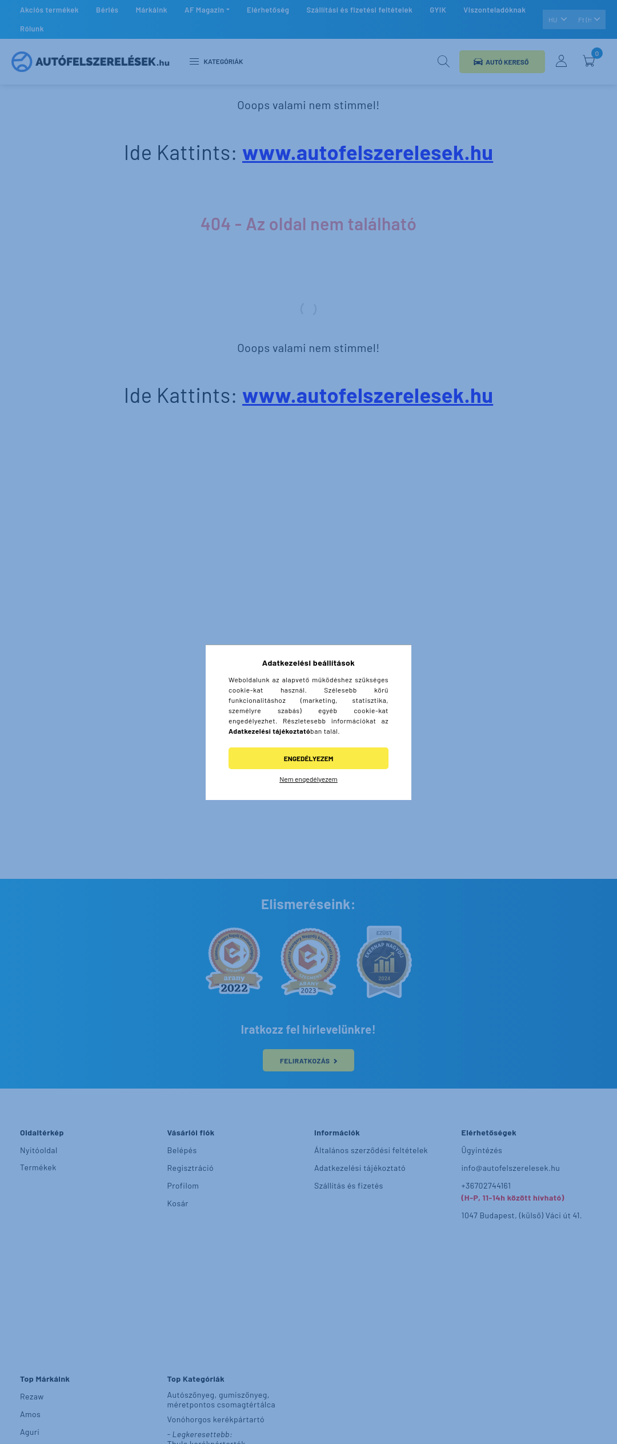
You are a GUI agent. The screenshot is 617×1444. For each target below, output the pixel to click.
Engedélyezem (309, 758)
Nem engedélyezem (308, 779)
